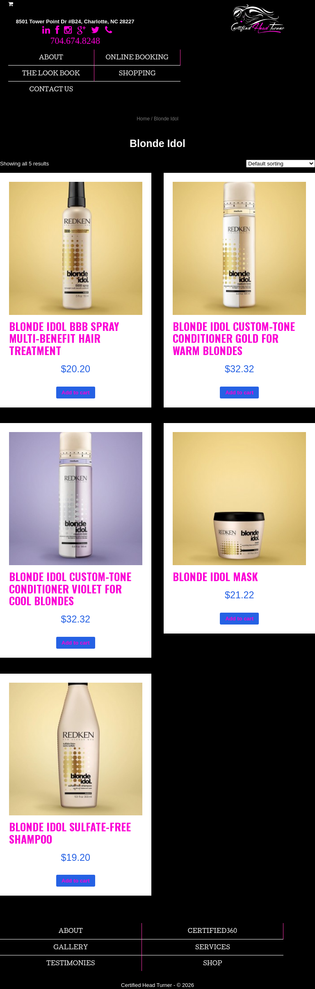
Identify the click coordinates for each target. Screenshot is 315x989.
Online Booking (137, 57)
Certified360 (212, 930)
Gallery (70, 947)
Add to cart (76, 392)
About (51, 57)
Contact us (51, 89)
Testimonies (70, 963)
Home (143, 119)
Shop (212, 963)
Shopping (137, 73)
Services (212, 947)
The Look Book (51, 73)
